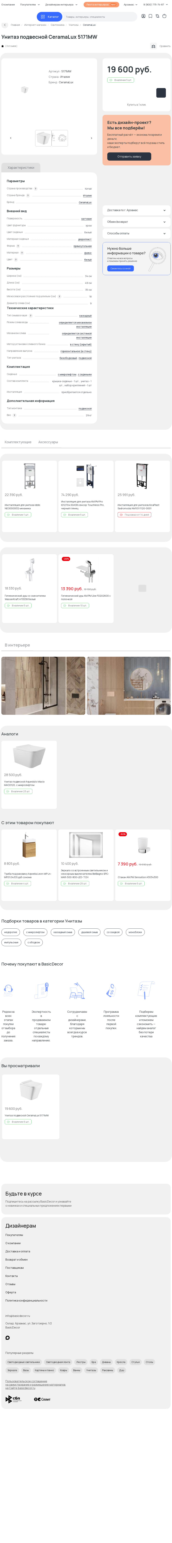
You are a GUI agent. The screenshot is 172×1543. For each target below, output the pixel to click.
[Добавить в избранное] (52, 466)
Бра (94, 1362)
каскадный (85, 315)
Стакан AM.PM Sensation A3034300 (138, 877)
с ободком (34, 942)
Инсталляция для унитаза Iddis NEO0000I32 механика (22, 506)
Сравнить (160, 46)
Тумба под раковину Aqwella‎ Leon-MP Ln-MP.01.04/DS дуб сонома (27, 875)
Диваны (106, 1362)
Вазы (26, 1370)
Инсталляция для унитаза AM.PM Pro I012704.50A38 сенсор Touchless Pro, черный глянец (82, 505)
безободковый (68, 358)
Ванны (76, 1370)
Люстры (80, 1362)
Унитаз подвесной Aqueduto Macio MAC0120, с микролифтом (24, 783)
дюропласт (85, 239)
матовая (86, 218)
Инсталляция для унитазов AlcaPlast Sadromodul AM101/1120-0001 (138, 506)
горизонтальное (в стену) (76, 351)
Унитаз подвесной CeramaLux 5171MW (27, 1115)
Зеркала (12, 1370)
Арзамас (130, 4)
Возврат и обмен (16, 1259)
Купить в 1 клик (136, 104)
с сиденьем (85, 374)
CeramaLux (66, 82)
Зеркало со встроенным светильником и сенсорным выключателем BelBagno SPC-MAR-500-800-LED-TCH (85, 874)
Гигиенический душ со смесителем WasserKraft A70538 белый (25, 597)
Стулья (135, 1362)
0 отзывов (11, 46)
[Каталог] (49, 17)
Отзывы (10, 1284)
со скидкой (113, 932)
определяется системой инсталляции (77, 335)
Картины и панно (44, 1370)
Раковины (107, 1370)
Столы (149, 1362)
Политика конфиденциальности (26, 1300)
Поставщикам (14, 1268)
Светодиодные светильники (23, 1362)
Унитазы (91, 1370)
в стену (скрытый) (81, 344)
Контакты (11, 1276)
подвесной (85, 358)
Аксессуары (48, 442)
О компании (13, 1243)
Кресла (121, 1362)
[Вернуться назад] (4, 25)
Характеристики (21, 167)
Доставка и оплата (17, 1251)
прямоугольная (83, 246)
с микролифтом (67, 374)
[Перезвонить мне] (137, 258)
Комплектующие (18, 442)
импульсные (11, 942)
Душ (121, 1370)
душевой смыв (89, 932)
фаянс (88, 252)
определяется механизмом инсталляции (75, 324)
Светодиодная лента (58, 1362)
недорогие (10, 932)
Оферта (10, 1292)
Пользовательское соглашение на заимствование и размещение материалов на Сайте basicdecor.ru (35, 1385)
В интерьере (17, 645)
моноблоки (135, 932)
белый (88, 259)
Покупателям (14, 1235)
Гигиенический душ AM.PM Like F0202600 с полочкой (86, 597)
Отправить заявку (129, 156)
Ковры (63, 1370)
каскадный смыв (63, 932)
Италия (87, 195)
